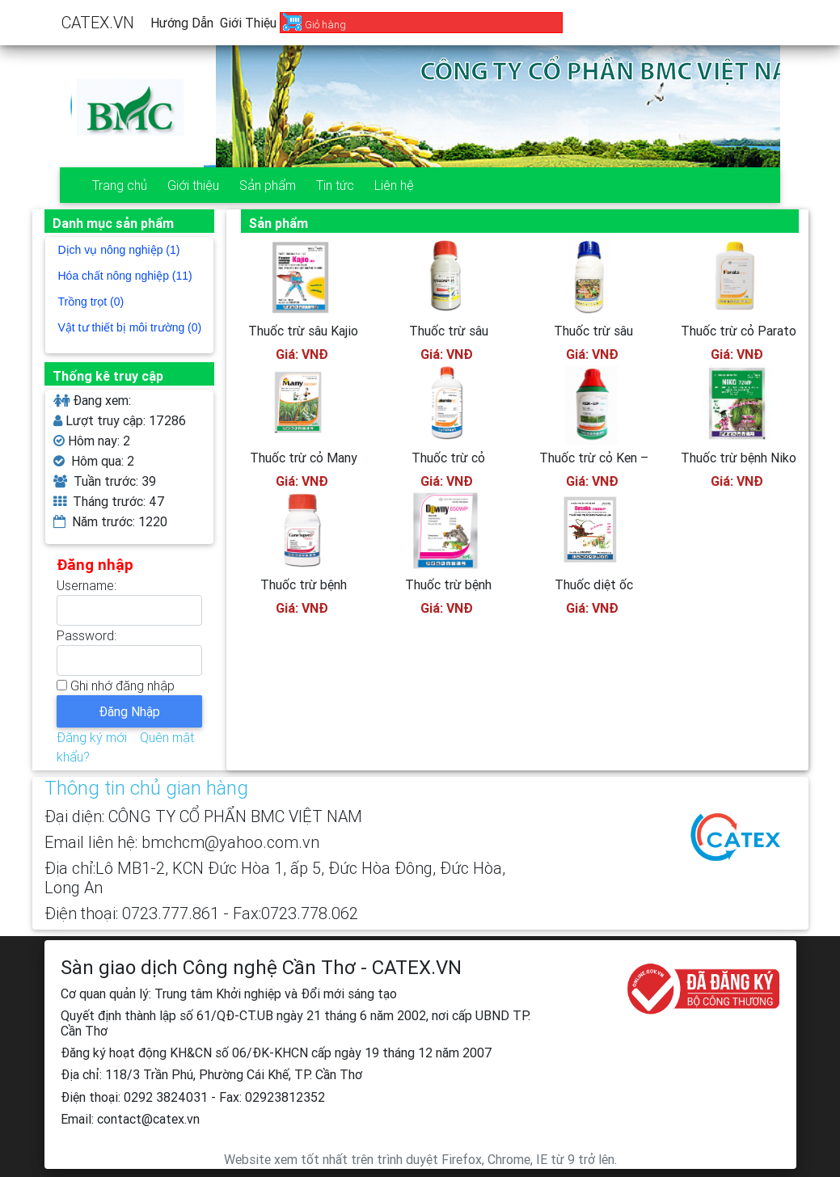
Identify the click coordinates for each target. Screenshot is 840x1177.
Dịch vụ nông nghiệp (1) (119, 249)
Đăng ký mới (92, 737)
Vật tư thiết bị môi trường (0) (130, 327)
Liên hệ (394, 185)
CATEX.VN (97, 22)
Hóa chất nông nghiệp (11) (125, 275)
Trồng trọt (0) (91, 301)
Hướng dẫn (181, 23)
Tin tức (335, 185)
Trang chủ (119, 185)
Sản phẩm (267, 185)
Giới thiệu (248, 23)
